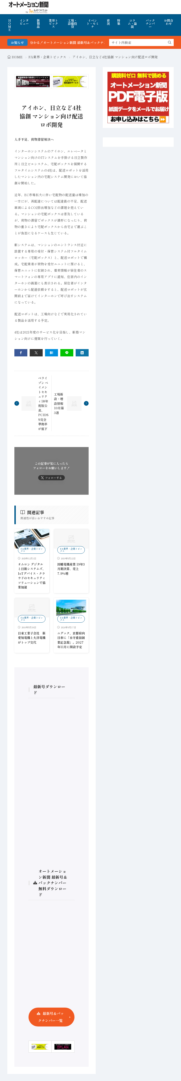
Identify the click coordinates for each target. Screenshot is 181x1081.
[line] (66, 352)
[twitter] (36, 352)
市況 (108, 22)
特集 (118, 22)
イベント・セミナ (92, 23)
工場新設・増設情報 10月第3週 (59, 403)
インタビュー (24, 22)
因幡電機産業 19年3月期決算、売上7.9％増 (71, 569)
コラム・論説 (132, 23)
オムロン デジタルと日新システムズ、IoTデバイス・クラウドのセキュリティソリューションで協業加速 (31, 576)
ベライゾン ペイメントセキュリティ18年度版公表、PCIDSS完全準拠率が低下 (43, 403)
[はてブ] (51, 352)
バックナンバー (150, 23)
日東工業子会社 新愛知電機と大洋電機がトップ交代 (31, 638)
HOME (9, 25)
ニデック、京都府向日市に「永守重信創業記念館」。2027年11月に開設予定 (71, 640)
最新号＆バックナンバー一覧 (51, 1017)
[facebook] (20, 352)
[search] (169, 42)
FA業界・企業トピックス (47, 57)
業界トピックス (53, 23)
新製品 (38, 23)
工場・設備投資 (72, 23)
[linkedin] (82, 352)
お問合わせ (168, 22)
